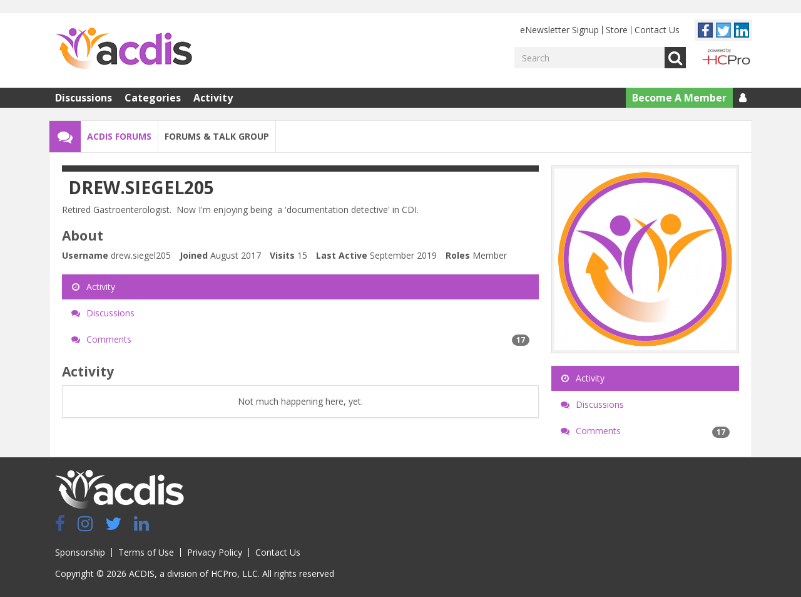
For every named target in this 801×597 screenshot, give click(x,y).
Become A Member (679, 98)
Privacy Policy (214, 552)
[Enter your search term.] (589, 57)
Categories (153, 98)
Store (617, 30)
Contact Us (657, 30)
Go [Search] (675, 57)
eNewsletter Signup (559, 30)
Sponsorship (80, 552)
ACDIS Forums (119, 136)
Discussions (83, 98)
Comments (300, 339)
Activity (213, 98)
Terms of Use (146, 552)
